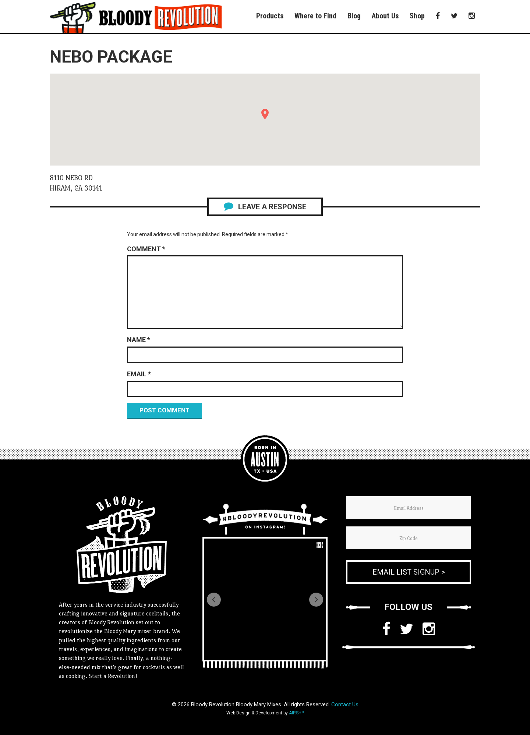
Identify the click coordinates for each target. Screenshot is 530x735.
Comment (146, 249)
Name (138, 340)
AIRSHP (296, 713)
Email (139, 374)
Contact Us (344, 704)
